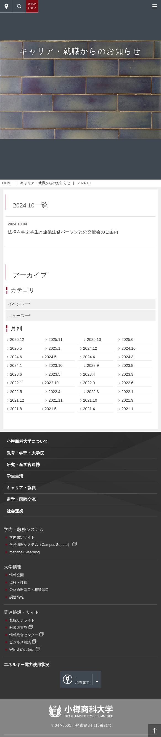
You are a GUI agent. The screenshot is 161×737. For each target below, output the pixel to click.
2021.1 (127, 509)
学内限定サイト (22, 638)
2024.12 (90, 448)
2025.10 (94, 440)
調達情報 (16, 698)
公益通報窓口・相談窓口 (29, 690)
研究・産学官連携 (23, 565)
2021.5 (51, 509)
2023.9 (93, 466)
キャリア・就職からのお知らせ (45, 283)
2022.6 (127, 483)
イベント (16, 404)
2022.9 (89, 483)
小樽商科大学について (27, 541)
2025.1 (54, 448)
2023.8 (127, 466)
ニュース (16, 416)
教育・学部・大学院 (25, 553)
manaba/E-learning (24, 652)
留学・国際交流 (21, 600)
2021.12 (17, 501)
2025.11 (56, 440)
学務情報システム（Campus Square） (40, 645)
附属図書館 (18, 728)
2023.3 (127, 474)
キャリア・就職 (21, 588)
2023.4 (89, 474)
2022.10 (52, 483)
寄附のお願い (32, 5)
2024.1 (16, 466)
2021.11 (56, 501)
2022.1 (127, 492)
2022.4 (54, 492)
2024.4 (89, 457)
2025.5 (16, 448)
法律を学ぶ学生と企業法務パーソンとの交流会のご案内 (63, 332)
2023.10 (56, 466)
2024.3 (127, 457)
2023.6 (16, 474)
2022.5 (16, 492)
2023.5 (54, 474)
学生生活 (15, 576)
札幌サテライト (22, 720)
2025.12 (17, 440)
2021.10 (90, 501)
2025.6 (127, 440)
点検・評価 (18, 683)
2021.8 (16, 509)
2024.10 (129, 448)
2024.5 (51, 457)
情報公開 (16, 675)
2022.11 (17, 483)
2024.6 (16, 457)
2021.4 (89, 509)
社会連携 (15, 611)
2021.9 (127, 501)
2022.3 (93, 492)
